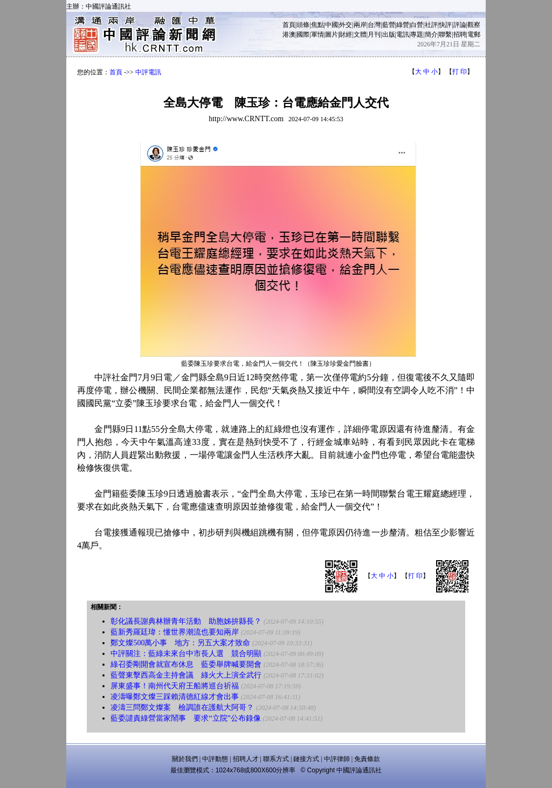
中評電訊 (148, 72)
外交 (345, 25)
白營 (416, 25)
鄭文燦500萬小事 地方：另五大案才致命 (180, 643)
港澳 (288, 34)
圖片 (331, 34)
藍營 (388, 25)
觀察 (473, 25)
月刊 (374, 34)
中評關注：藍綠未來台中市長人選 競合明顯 (186, 654)
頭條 (302, 25)
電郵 (473, 34)
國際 (302, 34)
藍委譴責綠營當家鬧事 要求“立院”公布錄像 (185, 718)
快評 (445, 25)
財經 (345, 34)
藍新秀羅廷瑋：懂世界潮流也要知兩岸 (175, 632)
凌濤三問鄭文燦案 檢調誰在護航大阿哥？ (182, 707)
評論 (459, 25)
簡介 (431, 34)
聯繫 (445, 34)
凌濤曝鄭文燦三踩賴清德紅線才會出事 (175, 697)
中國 (331, 25)
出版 (388, 34)
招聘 (459, 34)
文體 (360, 34)
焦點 (317, 25)
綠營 (402, 25)
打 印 (459, 71)
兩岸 (360, 25)
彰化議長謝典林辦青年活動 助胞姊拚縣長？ (186, 621)
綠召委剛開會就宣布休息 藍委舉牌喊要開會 (186, 664)
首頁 (288, 25)
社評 (431, 25)
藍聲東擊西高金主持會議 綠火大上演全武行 (186, 675)
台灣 (374, 25)
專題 (416, 34)
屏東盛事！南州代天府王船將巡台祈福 (175, 686)
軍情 (317, 34)
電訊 (402, 34)
